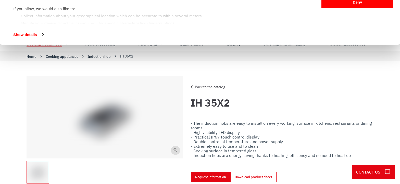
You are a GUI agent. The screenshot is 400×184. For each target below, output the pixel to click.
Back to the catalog (207, 87)
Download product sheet (253, 177)
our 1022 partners (45, 18)
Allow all (357, 12)
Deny (357, 42)
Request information (210, 177)
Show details (25, 75)
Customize (357, 28)
